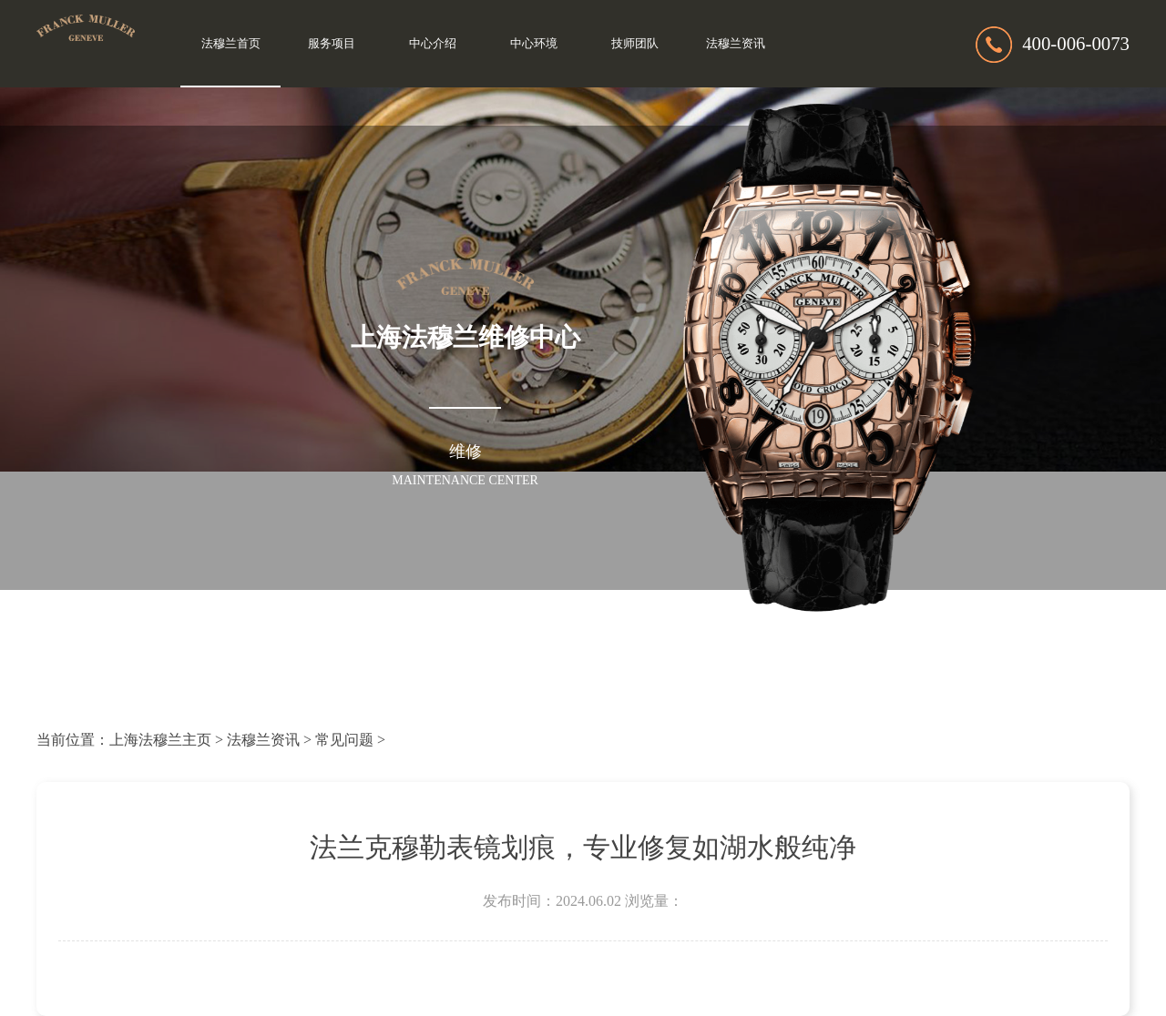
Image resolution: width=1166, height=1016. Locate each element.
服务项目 (331, 43)
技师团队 (635, 43)
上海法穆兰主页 (160, 739)
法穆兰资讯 (735, 43)
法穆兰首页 (231, 43)
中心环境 (533, 43)
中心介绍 (432, 43)
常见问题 (344, 739)
